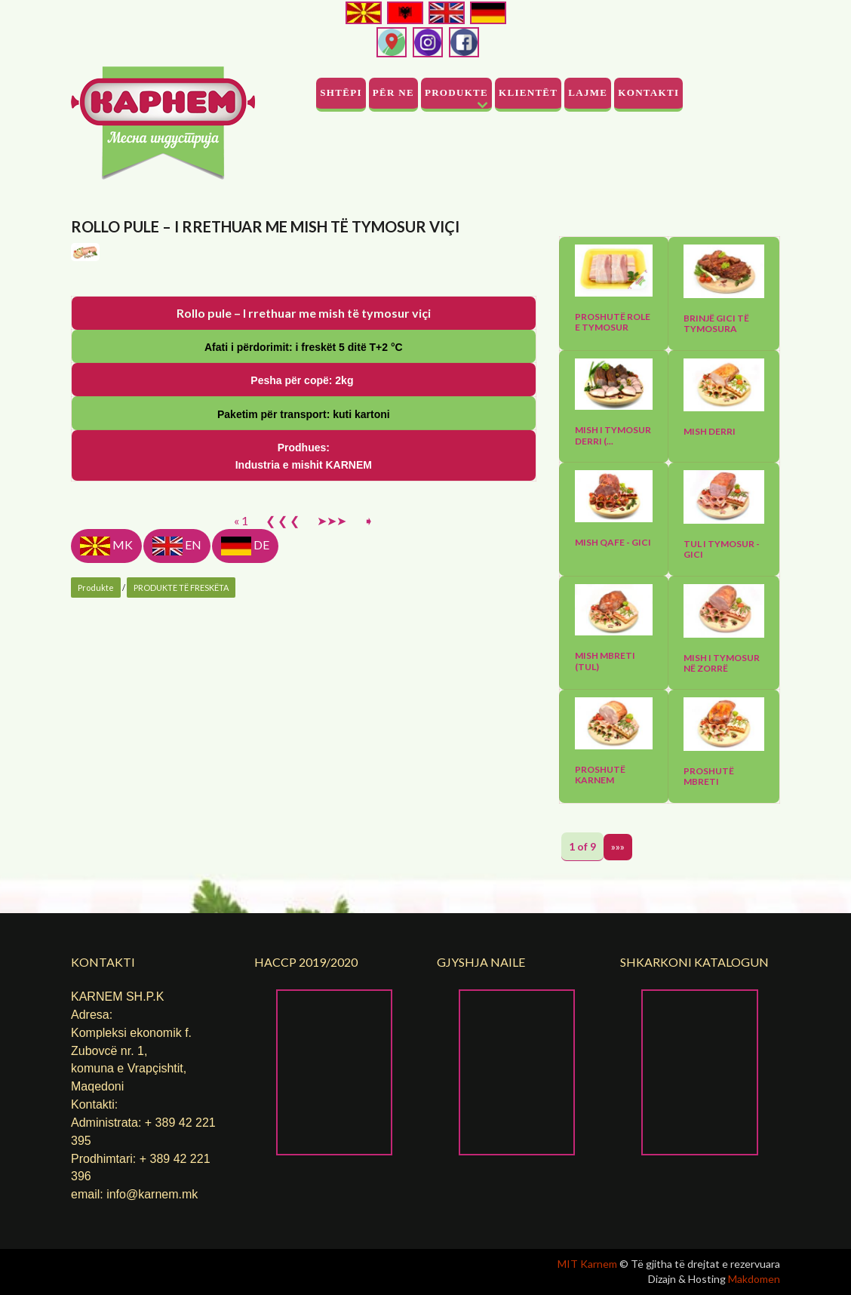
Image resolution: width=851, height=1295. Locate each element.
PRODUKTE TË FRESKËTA (181, 865)
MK (106, 823)
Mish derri (710, 431)
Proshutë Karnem (600, 775)
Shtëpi (340, 92)
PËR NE (393, 92)
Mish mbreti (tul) (605, 661)
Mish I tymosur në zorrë (722, 663)
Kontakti (648, 92)
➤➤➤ (331, 798)
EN (176, 823)
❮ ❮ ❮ (283, 798)
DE (245, 823)
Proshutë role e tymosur (612, 322)
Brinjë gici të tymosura (716, 323)
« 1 (241, 798)
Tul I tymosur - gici (722, 549)
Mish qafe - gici (613, 542)
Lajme (587, 92)
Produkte (456, 92)
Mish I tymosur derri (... (613, 435)
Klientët (528, 92)
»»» (618, 846)
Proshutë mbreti (709, 776)
